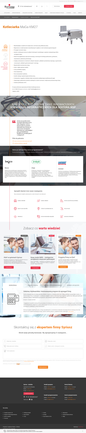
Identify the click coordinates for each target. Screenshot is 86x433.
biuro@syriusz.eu (50, 399)
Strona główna (7, 17)
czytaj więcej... (71, 311)
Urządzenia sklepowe (24, 17)
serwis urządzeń (39, 12)
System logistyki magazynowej (69, 200)
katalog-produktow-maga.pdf (20, 143)
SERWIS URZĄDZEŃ (73, 285)
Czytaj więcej (9, 267)
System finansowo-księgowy (45, 216)
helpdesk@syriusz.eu (71, 399)
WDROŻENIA (13, 285)
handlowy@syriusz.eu (51, 388)
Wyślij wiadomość (43, 367)
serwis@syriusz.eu (71, 388)
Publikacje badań (27, 412)
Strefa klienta (57, 6)
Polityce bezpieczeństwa (29, 361)
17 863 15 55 (29, 388)
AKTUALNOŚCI (24, 235)
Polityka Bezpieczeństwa (68, 414)
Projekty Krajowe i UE (8, 412)
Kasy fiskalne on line (47, 416)
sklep (46, 12)
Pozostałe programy (66, 216)
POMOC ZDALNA (33, 285)
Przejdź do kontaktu (28, 393)
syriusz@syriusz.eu (30, 390)
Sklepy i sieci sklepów (20, 208)
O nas (25, 416)
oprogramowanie (16, 12)
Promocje (6, 418)
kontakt (80, 12)
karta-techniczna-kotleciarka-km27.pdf (22, 141)
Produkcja (17, 216)
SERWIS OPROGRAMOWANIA (53, 285)
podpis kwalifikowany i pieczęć (57, 12)
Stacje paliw (65, 208)
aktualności (7, 12)
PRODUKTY (52, 235)
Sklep (64, 416)
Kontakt (44, 414)
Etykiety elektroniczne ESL (45, 208)
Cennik (44, 412)
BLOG (78, 235)
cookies (16, 430)
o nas (74, 12)
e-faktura (68, 12)
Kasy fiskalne (26, 414)
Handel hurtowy (19, 200)
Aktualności (65, 412)
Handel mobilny (42, 200)
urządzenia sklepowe (27, 12)
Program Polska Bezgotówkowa (10, 414)
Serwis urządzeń (7, 416)
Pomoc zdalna (69, 6)
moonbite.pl (80, 426)
